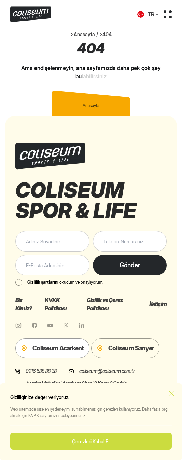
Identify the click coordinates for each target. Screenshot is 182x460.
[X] (66, 325)
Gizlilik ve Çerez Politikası (105, 304)
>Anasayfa (83, 34)
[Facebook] (34, 325)
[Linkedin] (81, 325)
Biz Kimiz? (23, 304)
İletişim (158, 304)
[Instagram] (18, 325)
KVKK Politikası (55, 304)
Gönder (130, 265)
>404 (105, 34)
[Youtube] (50, 325)
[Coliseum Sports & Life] (43, 14)
